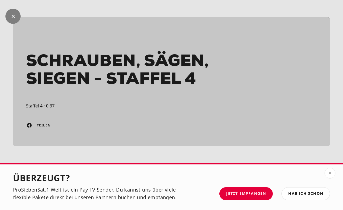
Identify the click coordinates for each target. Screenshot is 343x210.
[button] (305, 193)
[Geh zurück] (13, 16)
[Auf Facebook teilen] (29, 125)
